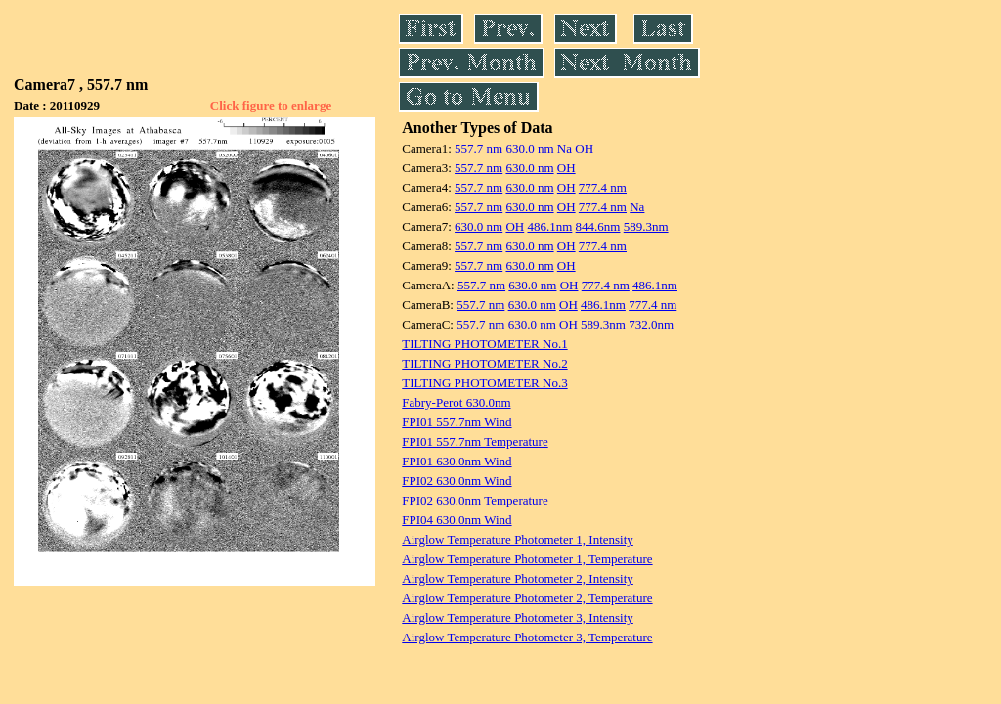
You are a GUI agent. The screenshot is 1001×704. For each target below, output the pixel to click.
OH (584, 148)
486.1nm (549, 226)
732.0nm (651, 324)
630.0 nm (529, 148)
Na (564, 148)
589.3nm (646, 226)
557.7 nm (478, 148)
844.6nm (598, 226)
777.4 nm (603, 187)
